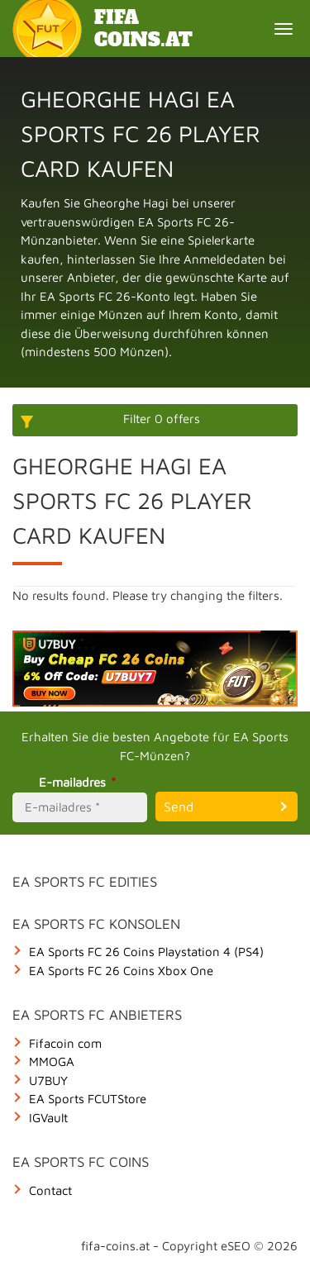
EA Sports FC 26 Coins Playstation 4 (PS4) (146, 952)
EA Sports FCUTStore (87, 1099)
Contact (50, 1190)
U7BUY (48, 1080)
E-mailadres (80, 782)
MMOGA (51, 1061)
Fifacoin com (65, 1043)
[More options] (155, 420)
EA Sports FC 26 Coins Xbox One (121, 971)
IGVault (48, 1118)
